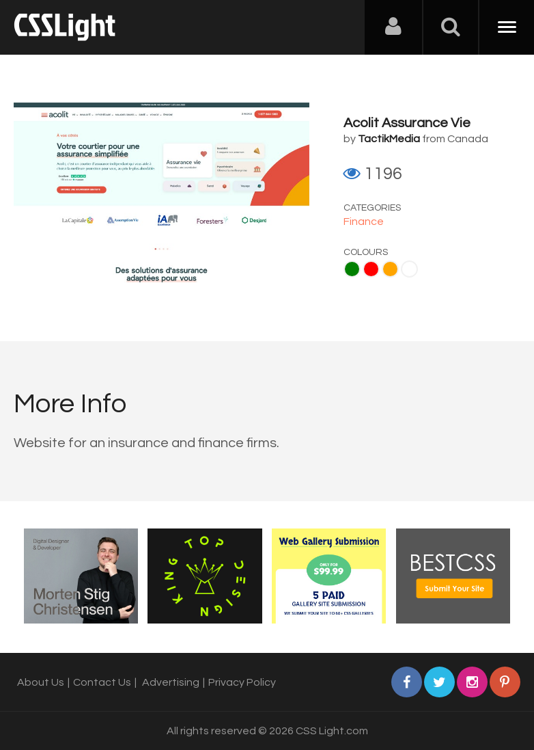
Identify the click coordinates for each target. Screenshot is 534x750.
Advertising (170, 682)
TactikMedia (389, 138)
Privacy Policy (242, 682)
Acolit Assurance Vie (406, 123)
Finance (363, 221)
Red (371, 269)
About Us (40, 682)
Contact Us (102, 682)
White (409, 269)
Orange (390, 269)
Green (352, 269)
